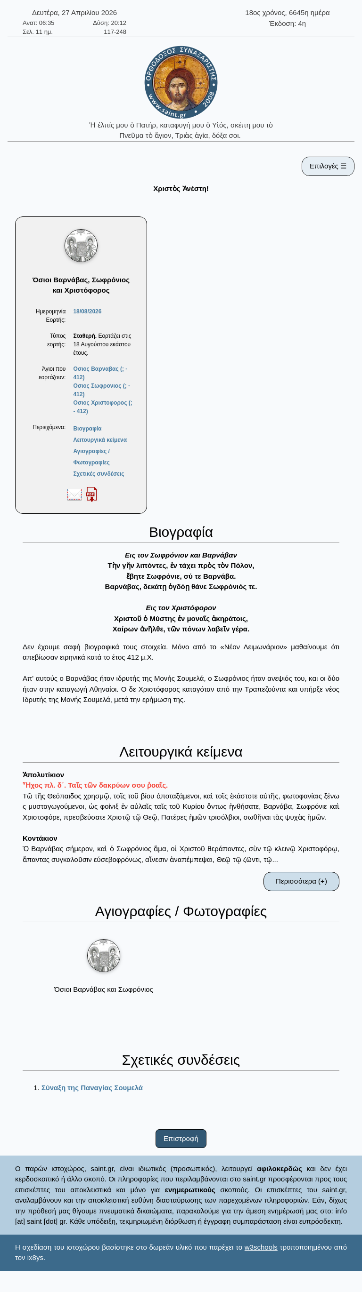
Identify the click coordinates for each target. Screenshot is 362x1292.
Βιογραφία (87, 428)
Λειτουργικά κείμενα (100, 440)
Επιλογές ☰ (328, 166)
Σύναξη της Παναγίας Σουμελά (92, 1088)
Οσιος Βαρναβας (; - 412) (100, 373)
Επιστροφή (181, 1138)
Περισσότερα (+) (301, 881)
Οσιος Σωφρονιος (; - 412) (101, 390)
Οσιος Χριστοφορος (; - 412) (102, 407)
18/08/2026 (87, 311)
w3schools (261, 1247)
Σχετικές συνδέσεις (98, 474)
